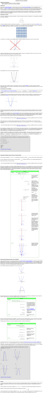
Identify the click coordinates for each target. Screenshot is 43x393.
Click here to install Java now (21, 118)
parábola (26, 85)
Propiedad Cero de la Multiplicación (31, 309)
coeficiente (34, 90)
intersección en (30, 261)
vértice (7, 95)
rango (4, 25)
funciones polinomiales (27, 7)
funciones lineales (8, 7)
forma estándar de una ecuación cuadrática (8, 90)
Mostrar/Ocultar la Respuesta (6, 149)
